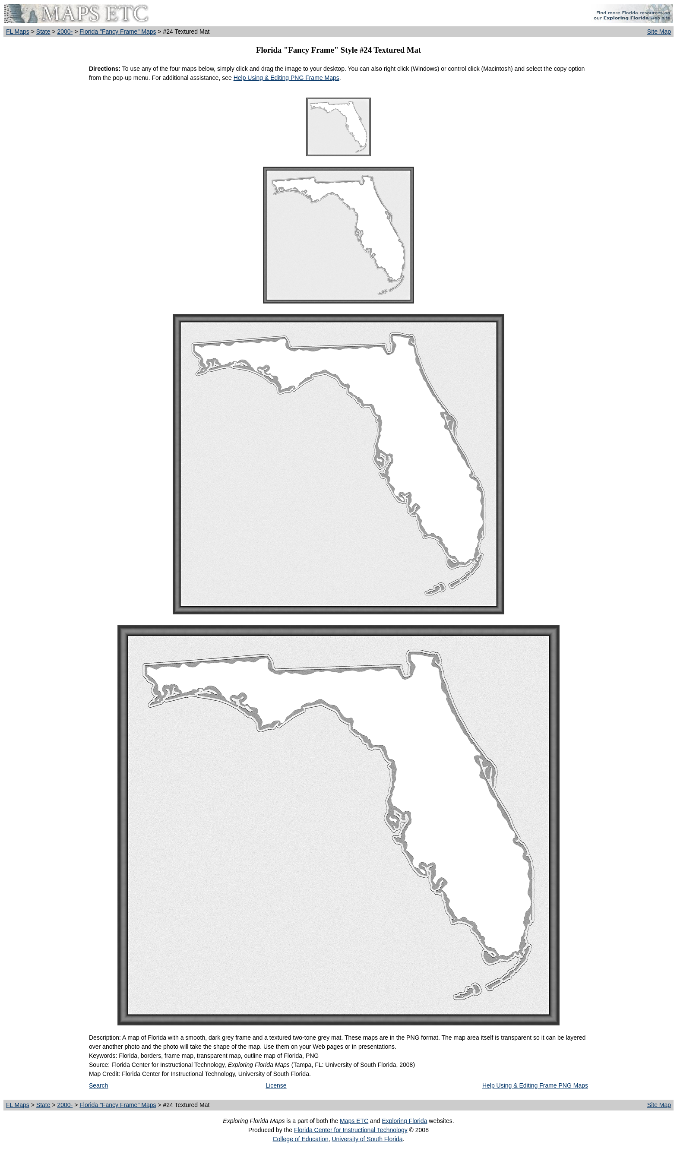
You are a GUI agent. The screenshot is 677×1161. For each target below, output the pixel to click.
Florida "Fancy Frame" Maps (117, 31)
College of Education (300, 1139)
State (43, 31)
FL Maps (17, 31)
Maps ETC (354, 1120)
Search (98, 1085)
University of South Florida (367, 1139)
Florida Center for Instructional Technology (351, 1129)
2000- (65, 31)
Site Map (659, 31)
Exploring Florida (404, 1120)
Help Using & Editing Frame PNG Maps (535, 1085)
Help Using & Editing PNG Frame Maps (286, 77)
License (276, 1085)
